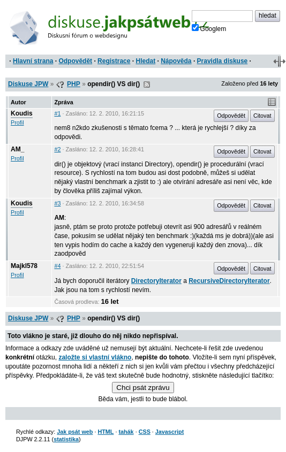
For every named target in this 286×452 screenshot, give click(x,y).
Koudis (22, 113)
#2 (57, 149)
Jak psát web (75, 431)
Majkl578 (24, 266)
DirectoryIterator (156, 281)
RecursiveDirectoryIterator (229, 281)
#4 (57, 266)
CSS (144, 431)
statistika (66, 439)
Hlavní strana (33, 61)
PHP (73, 84)
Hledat (145, 61)
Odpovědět (75, 61)
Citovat (262, 115)
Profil (17, 122)
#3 (57, 203)
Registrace (113, 61)
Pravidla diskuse (222, 61)
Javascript (169, 431)
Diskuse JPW (28, 84)
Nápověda (176, 61)
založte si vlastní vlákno (94, 357)
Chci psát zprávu (142, 388)
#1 (57, 113)
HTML (105, 431)
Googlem (209, 28)
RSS (147, 84)
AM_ (17, 149)
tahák (125, 431)
